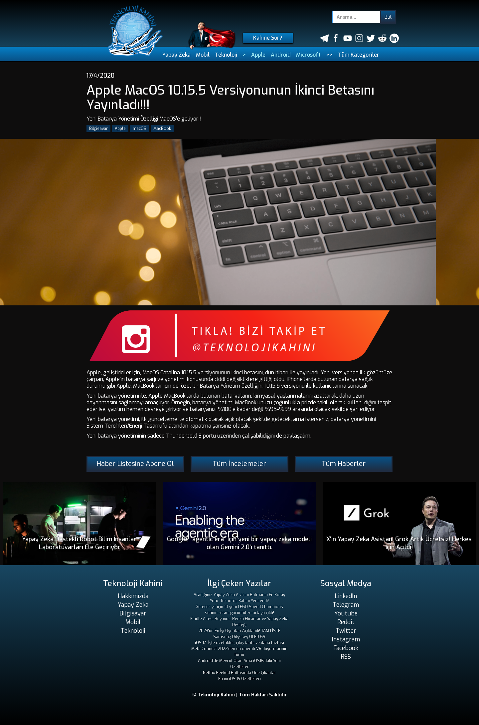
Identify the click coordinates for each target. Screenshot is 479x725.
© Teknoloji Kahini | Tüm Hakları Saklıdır (239, 695)
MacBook (162, 128)
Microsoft (308, 54)
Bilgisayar (98, 128)
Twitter (346, 631)
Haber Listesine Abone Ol (135, 463)
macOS (139, 128)
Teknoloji (226, 54)
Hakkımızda (133, 596)
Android (281, 54)
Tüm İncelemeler (239, 463)
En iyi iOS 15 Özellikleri (239, 678)
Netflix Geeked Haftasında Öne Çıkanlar (239, 672)
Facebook (345, 648)
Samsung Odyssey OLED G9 (239, 636)
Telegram (346, 605)
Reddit (346, 622)
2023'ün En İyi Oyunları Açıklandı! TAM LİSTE (239, 630)
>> (329, 54)
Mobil (203, 54)
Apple (258, 54)
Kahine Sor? (267, 37)
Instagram (346, 639)
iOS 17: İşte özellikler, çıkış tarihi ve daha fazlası (239, 642)
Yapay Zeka (176, 54)
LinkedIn (346, 596)
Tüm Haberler (344, 463)
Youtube (346, 613)
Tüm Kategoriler (358, 54)
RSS (346, 657)
